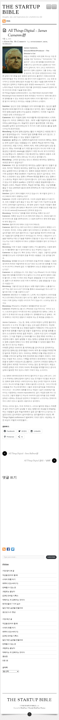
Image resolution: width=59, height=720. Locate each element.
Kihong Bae (8, 42)
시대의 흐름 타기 (9, 579)
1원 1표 (5, 660)
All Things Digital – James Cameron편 (27, 33)
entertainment (36, 42)
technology (7, 44)
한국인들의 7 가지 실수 (11, 604)
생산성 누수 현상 (9, 612)
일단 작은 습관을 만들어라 (12, 608)
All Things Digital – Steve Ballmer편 (20, 453)
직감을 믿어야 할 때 (10, 575)
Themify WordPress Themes (36, 708)
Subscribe (51, 557)
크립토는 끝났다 (8, 591)
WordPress (24, 708)
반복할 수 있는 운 (9, 587)
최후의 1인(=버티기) (10, 583)
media (45, 42)
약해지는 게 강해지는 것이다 (13, 600)
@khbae (5, 564)
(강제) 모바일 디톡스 (10, 596)
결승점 (5, 656)
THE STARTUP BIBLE (21, 9)
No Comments (20, 41)
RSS (8, 21)
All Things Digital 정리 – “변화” (40, 460)
